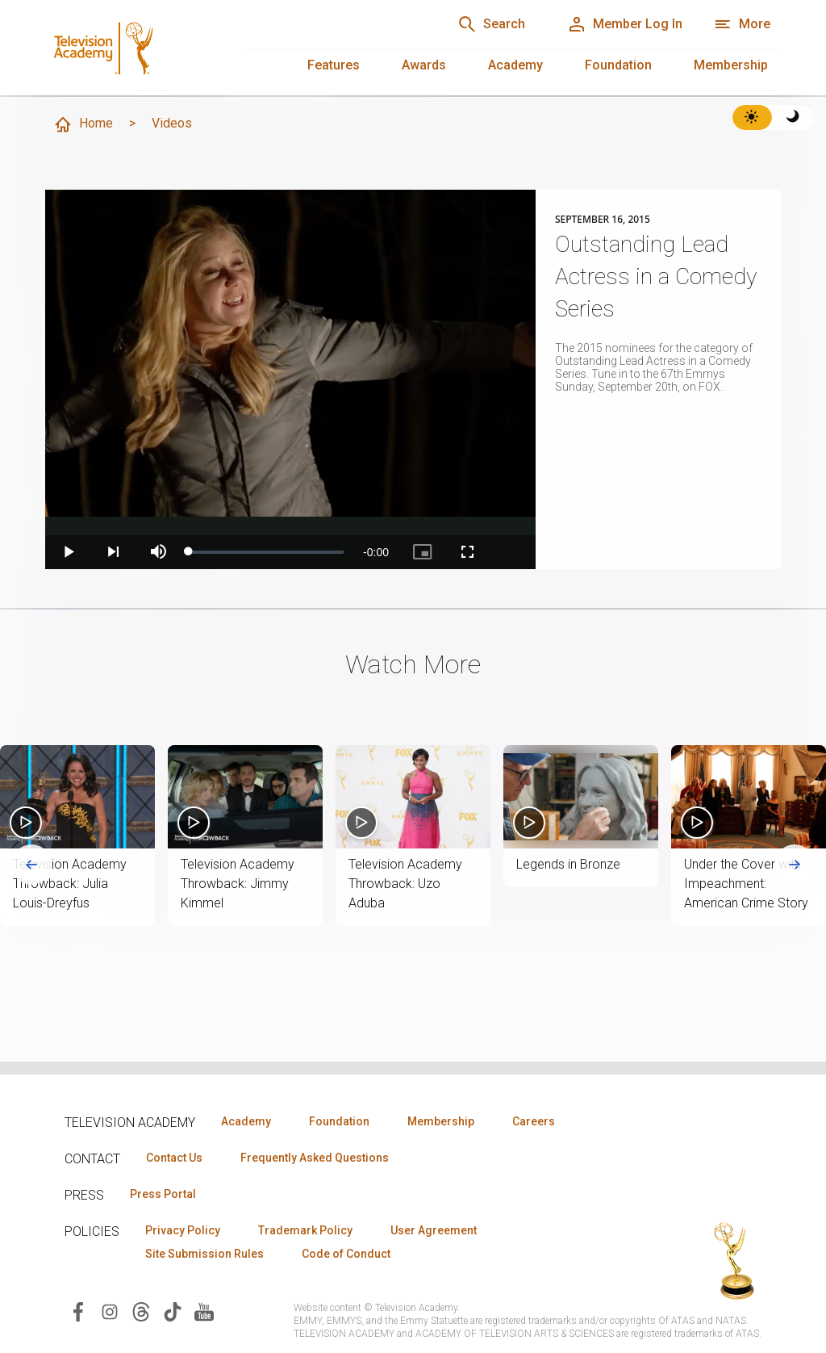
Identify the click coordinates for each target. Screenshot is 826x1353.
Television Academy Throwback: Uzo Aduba (405, 884)
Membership (731, 65)
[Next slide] (794, 864)
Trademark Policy (305, 1230)
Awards (424, 65)
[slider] (266, 552)
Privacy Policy (182, 1230)
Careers (533, 1121)
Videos (172, 123)
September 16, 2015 (602, 219)
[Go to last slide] (31, 864)
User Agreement (433, 1230)
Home (83, 124)
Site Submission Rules (204, 1253)
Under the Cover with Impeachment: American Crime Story (746, 884)
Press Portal (163, 1194)
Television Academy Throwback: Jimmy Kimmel (237, 884)
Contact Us (174, 1157)
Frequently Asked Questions (314, 1157)
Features (333, 65)
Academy (515, 65)
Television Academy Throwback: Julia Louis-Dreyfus (70, 884)
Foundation (618, 65)
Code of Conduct (346, 1253)
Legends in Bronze (568, 864)
